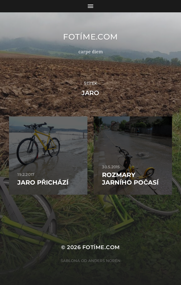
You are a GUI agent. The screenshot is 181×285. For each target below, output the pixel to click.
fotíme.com (90, 37)
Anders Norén (104, 260)
